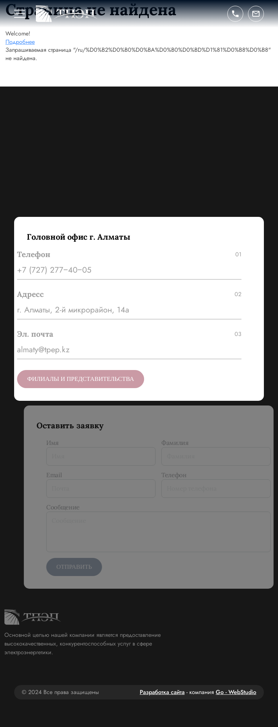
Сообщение (69, 507)
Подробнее (20, 42)
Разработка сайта (162, 692)
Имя (59, 442)
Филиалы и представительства (77, 378)
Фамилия (181, 442)
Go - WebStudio (236, 692)
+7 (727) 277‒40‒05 (51, 270)
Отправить (80, 566)
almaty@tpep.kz (40, 349)
